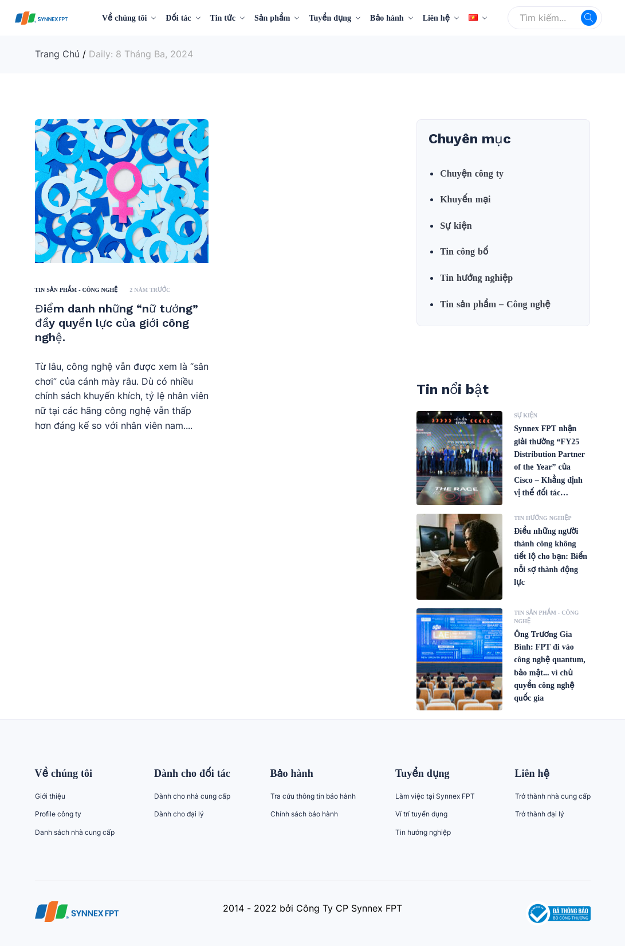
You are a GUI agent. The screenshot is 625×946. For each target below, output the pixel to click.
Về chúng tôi (124, 17)
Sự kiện (455, 225)
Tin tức (222, 17)
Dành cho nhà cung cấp (192, 796)
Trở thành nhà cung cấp (553, 796)
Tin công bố (464, 251)
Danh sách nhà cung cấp (75, 832)
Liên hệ (436, 17)
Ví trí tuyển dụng (421, 814)
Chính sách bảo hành (304, 814)
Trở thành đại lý (539, 814)
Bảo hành (387, 17)
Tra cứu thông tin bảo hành (313, 796)
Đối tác (178, 17)
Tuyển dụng (330, 17)
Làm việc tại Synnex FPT (435, 796)
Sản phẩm (272, 17)
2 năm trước (149, 289)
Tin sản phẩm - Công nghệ (76, 289)
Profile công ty (58, 814)
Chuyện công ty (472, 173)
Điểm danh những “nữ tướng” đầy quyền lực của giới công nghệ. (116, 323)
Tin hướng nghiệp (476, 277)
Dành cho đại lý (179, 814)
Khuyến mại (465, 199)
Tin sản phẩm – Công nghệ (495, 304)
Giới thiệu (50, 796)
